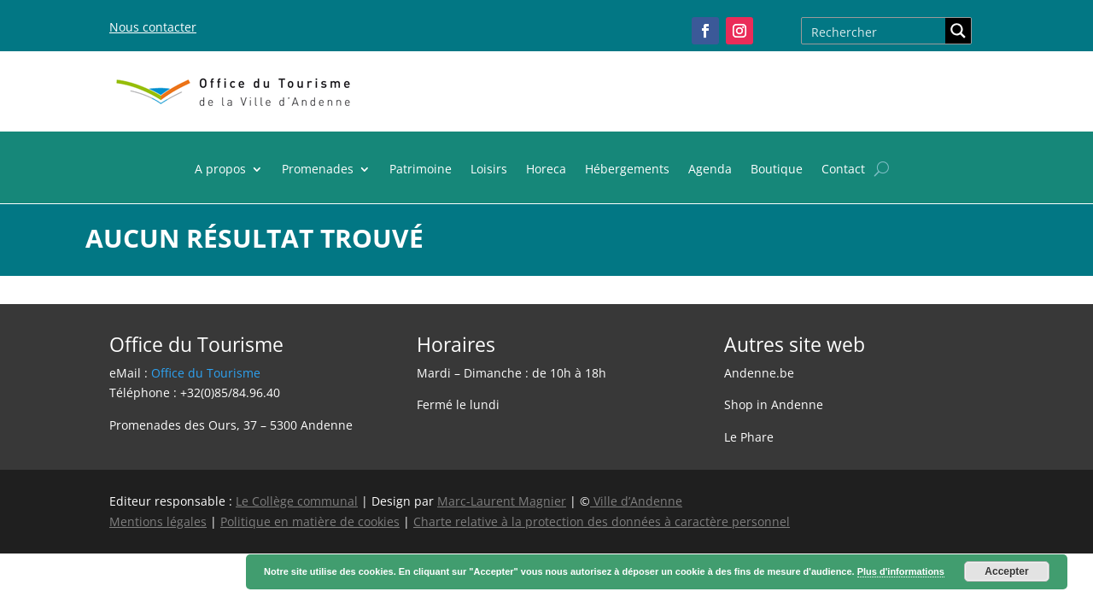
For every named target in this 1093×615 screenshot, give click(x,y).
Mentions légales (158, 521)
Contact (843, 170)
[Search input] (874, 30)
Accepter (1006, 571)
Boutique (777, 170)
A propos (220, 170)
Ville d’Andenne (636, 501)
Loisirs (489, 170)
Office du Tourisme (205, 373)
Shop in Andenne (773, 404)
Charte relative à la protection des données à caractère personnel (601, 521)
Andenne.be (759, 373)
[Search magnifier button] (958, 31)
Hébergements (627, 170)
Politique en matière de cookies (310, 521)
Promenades (318, 170)
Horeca (546, 170)
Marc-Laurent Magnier (501, 501)
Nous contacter (152, 27)
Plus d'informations (900, 571)
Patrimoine (420, 170)
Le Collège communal (297, 501)
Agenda (710, 170)
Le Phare (749, 437)
